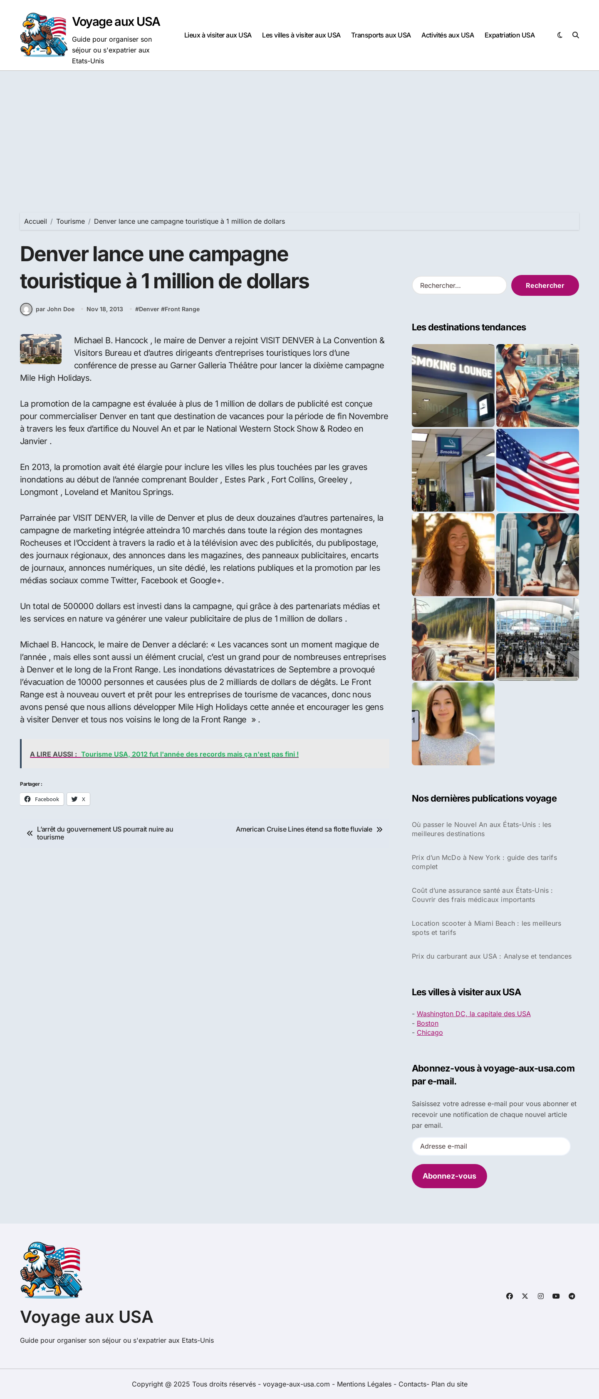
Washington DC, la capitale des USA (474, 1013)
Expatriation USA (510, 35)
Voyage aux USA (116, 21)
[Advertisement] (299, 133)
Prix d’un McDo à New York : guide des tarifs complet (484, 862)
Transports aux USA (381, 35)
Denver (149, 309)
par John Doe (47, 309)
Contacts (412, 1384)
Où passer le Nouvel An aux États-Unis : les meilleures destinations (482, 829)
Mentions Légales (365, 1384)
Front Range (182, 309)
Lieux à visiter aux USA (218, 35)
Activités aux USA (447, 35)
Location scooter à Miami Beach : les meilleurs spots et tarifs (486, 928)
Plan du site (449, 1384)
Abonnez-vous (449, 1176)
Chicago (430, 1032)
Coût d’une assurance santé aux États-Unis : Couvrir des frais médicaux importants (482, 895)
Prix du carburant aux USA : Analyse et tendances (492, 956)
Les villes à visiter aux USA (301, 35)
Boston (427, 1023)
